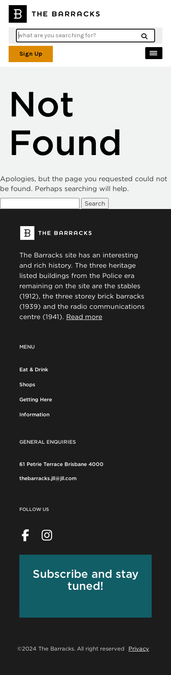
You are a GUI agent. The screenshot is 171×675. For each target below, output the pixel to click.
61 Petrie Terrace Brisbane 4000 (61, 464)
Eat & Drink (33, 369)
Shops (27, 384)
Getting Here (35, 399)
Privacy (138, 648)
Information (34, 414)
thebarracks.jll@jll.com (47, 478)
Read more (84, 316)
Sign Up (30, 53)
